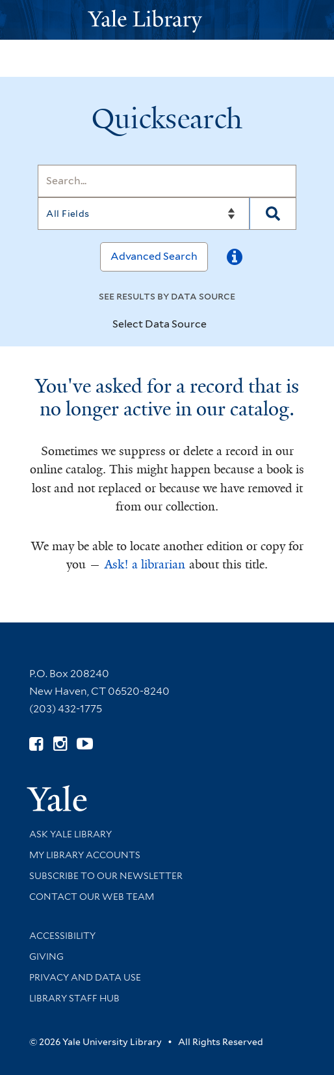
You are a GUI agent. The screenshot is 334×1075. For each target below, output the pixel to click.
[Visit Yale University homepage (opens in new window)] (57, 794)
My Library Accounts (84, 855)
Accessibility (62, 935)
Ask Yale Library (70, 834)
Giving (46, 956)
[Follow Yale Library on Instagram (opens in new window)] (60, 744)
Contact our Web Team (91, 896)
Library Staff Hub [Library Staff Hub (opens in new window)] (74, 998)
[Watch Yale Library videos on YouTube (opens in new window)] (85, 744)
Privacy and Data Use (85, 977)
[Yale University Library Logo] (167, 19)
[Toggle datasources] (218, 325)
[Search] (167, 181)
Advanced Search (154, 256)
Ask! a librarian (145, 564)
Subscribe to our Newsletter (106, 876)
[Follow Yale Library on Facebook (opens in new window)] (36, 744)
